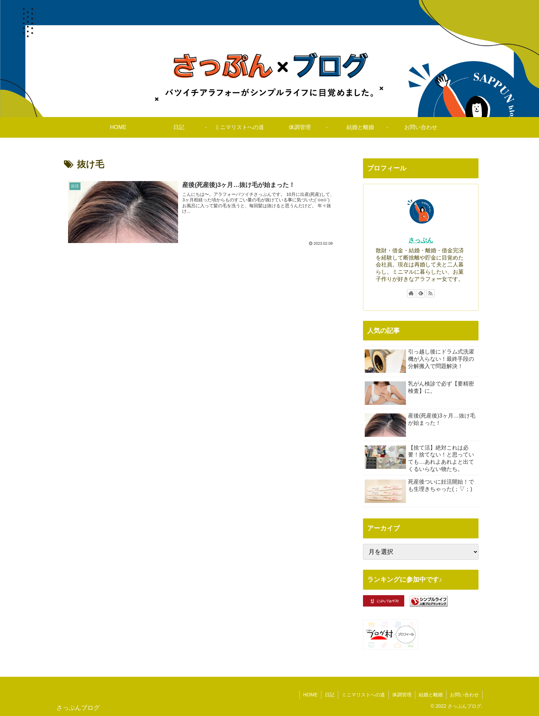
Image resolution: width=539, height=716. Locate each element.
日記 (329, 694)
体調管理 (401, 694)
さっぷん (420, 240)
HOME (310, 694)
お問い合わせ (464, 694)
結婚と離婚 (431, 694)
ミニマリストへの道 (363, 694)
